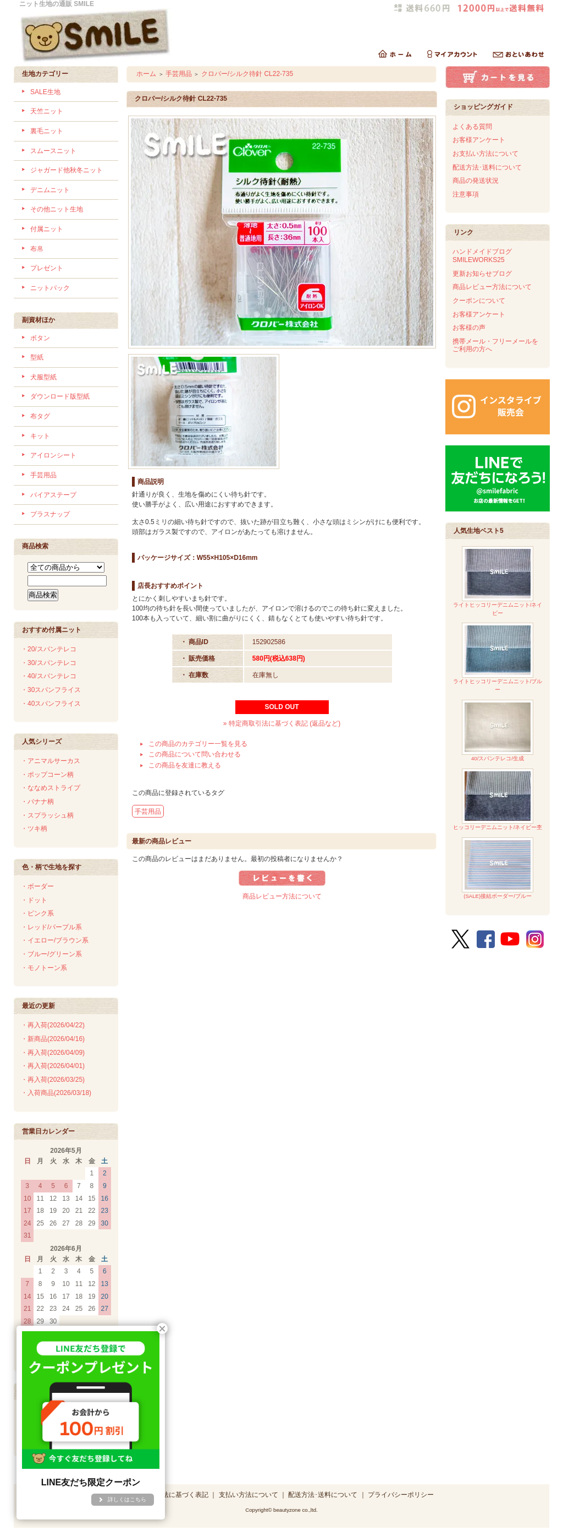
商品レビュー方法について (282, 896)
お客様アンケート (478, 140)
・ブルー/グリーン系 (51, 954)
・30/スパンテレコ (48, 663)
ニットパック (50, 288)
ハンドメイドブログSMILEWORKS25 (482, 256)
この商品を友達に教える (184, 765)
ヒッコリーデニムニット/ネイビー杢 (498, 800)
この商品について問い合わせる (194, 754)
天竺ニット (46, 111)
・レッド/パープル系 (51, 927)
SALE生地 (45, 92)
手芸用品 (43, 475)
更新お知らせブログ (482, 273)
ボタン (40, 338)
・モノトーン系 (44, 968)
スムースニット (53, 151)
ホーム (146, 74)
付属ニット (46, 229)
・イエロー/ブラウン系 (55, 940)
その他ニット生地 (56, 209)
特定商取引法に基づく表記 (168, 1495)
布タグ (40, 416)
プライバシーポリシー (401, 1495)
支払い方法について (248, 1495)
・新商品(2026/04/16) (53, 1039)
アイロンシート (53, 455)
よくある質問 (472, 126)
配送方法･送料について (487, 167)
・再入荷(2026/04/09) (53, 1052)
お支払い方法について (485, 153)
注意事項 (465, 194)
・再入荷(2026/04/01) (53, 1066)
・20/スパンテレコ (48, 649)
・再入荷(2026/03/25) (53, 1079)
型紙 (36, 357)
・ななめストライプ (50, 788)
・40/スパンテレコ (48, 676)
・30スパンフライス (51, 690)
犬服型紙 (43, 377)
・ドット (34, 900)
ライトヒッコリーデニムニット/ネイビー (498, 581)
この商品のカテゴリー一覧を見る (197, 744)
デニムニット (50, 190)
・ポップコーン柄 (47, 774)
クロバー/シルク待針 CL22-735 (247, 74)
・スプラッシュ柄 (47, 815)
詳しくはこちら (127, 1499)
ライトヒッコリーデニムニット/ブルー (498, 658)
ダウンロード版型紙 (60, 396)
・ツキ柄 (34, 828)
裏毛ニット (46, 131)
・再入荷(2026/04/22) (53, 1025)
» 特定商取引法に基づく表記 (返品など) (281, 723)
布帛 (36, 249)
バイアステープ (53, 495)
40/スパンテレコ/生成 (497, 731)
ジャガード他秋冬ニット (66, 170)
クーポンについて (478, 300)
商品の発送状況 (475, 180)
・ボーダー (37, 886)
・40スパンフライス (51, 703)
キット (40, 436)
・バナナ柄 (37, 801)
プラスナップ (50, 514)
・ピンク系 (37, 913)
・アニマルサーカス (50, 761)
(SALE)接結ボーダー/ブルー (497, 868)
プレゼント (46, 268)
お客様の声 (468, 327)
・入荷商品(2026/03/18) (56, 1093)
